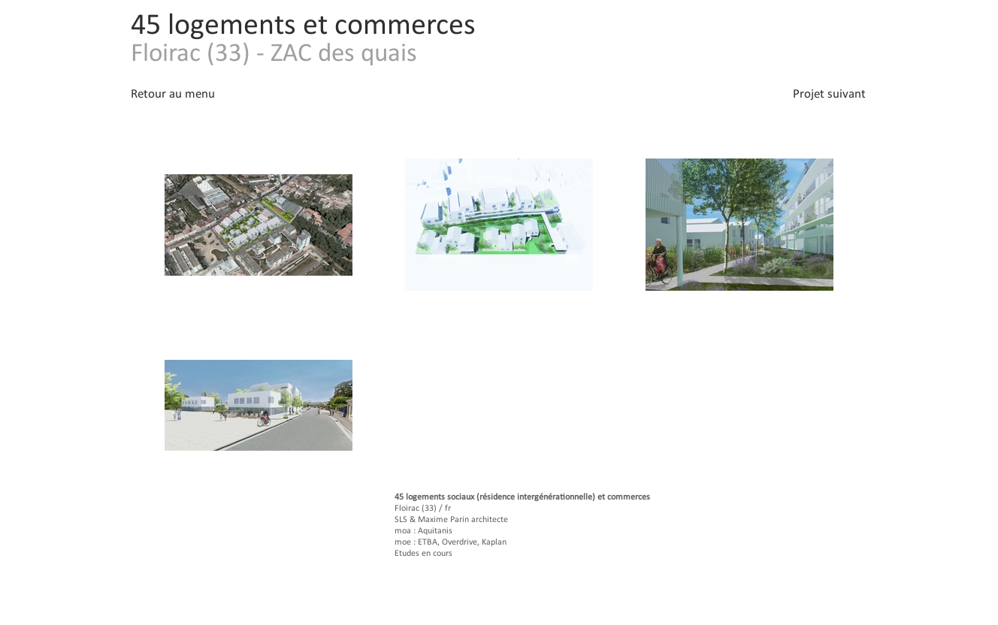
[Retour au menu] (182, 94)
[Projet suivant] (814, 94)
